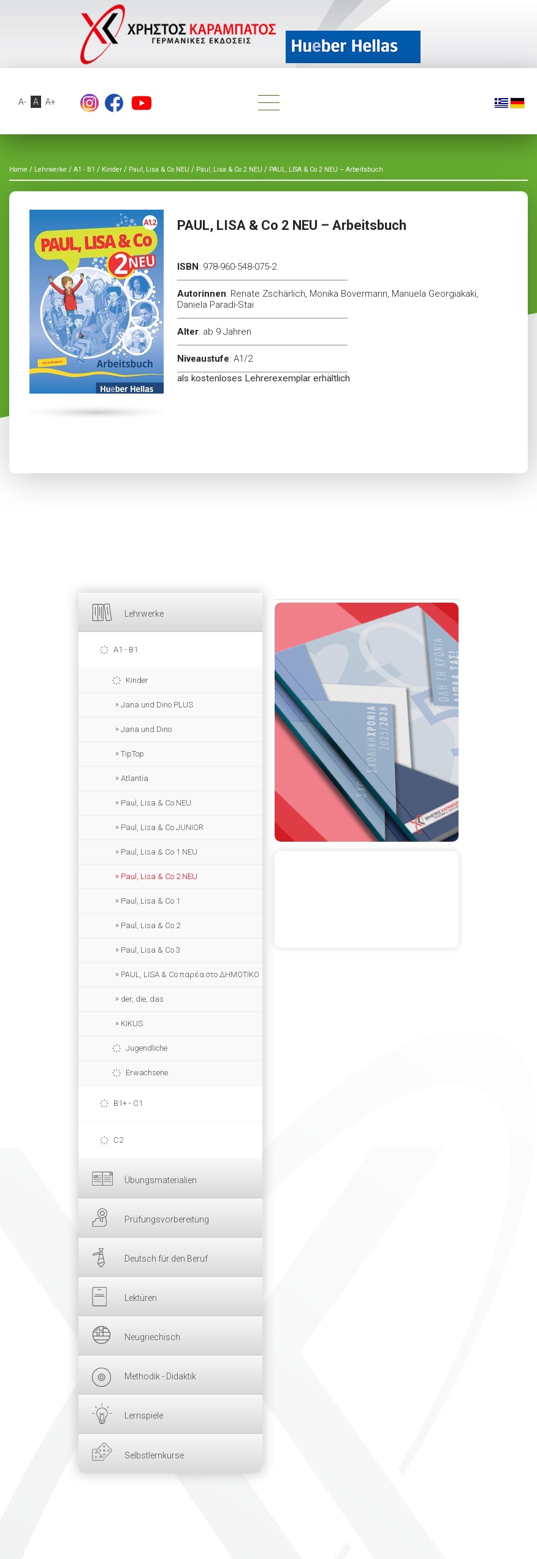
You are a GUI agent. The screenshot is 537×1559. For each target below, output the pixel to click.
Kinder (137, 680)
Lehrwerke (144, 614)
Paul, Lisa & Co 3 (150, 950)
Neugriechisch (152, 1337)
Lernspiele (143, 1415)
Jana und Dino (146, 729)
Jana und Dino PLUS (157, 704)
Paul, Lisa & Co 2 (150, 925)
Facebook (114, 103)
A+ (50, 102)
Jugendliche (146, 1048)
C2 (118, 1140)
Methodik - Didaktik (160, 1376)
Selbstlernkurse (154, 1455)
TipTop (132, 753)
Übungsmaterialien (160, 1180)
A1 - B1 (125, 649)
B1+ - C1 (128, 1103)
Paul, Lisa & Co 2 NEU (159, 876)
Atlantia (134, 778)
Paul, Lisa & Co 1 (150, 900)
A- (22, 102)
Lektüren (140, 1298)
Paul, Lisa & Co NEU (156, 802)
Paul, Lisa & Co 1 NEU (159, 851)
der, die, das (142, 999)
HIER (367, 722)
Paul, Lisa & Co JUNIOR (162, 827)
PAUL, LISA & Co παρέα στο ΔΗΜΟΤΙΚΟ (190, 974)
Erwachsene (147, 1072)
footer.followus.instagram (89, 103)
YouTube (141, 103)
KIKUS (132, 1023)
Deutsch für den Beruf (166, 1259)
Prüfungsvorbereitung (166, 1219)
